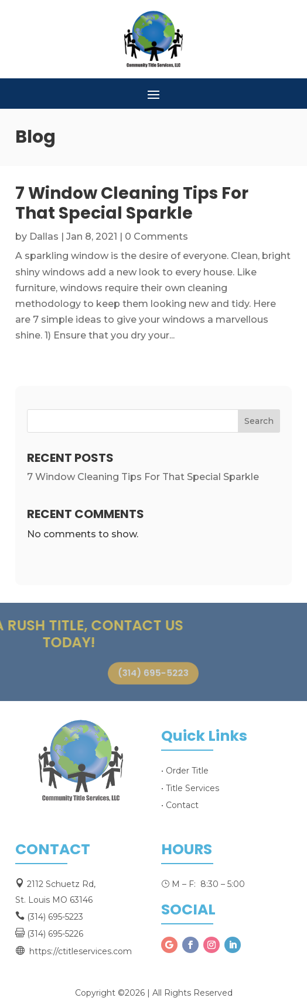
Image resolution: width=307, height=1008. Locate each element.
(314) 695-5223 (153, 673)
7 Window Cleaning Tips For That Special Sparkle (131, 203)
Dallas (44, 236)
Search (259, 421)
